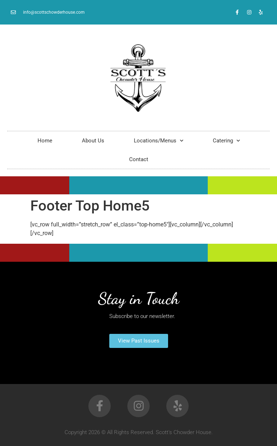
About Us (93, 140)
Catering (226, 140)
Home (45, 140)
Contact (138, 159)
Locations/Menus (158, 140)
